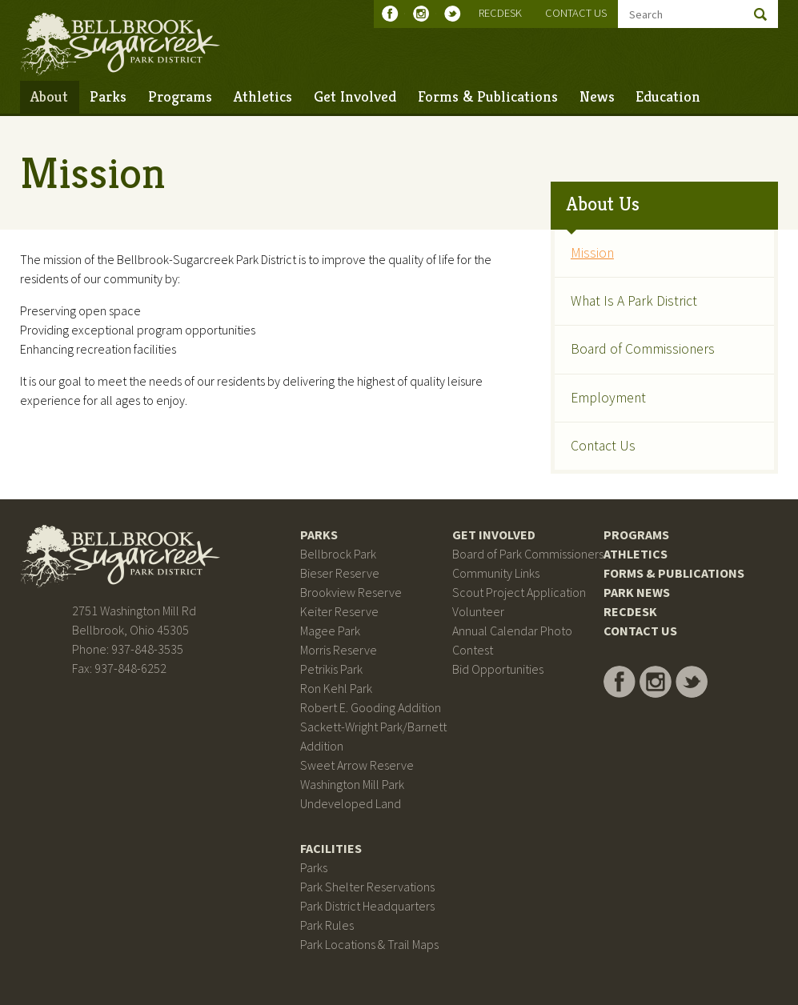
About (49, 96)
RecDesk (500, 13)
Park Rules (327, 925)
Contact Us (576, 13)
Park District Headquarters (367, 906)
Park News (637, 592)
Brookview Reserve (351, 592)
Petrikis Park (331, 669)
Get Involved (355, 96)
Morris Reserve (338, 650)
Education (668, 96)
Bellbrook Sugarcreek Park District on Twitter (455, 14)
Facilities (331, 848)
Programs (180, 96)
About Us (603, 204)
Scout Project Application (519, 592)
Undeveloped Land (350, 803)
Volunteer (478, 611)
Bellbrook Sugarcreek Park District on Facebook (393, 14)
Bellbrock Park (338, 554)
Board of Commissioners (643, 349)
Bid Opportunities (497, 669)
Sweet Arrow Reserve (357, 765)
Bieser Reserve (339, 573)
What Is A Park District (634, 301)
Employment (608, 397)
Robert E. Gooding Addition (370, 707)
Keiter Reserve (339, 611)
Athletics (263, 96)
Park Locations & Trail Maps (369, 944)
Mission (592, 253)
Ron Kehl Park (336, 688)
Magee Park (330, 631)
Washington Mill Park (352, 784)
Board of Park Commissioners (528, 554)
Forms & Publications (488, 96)
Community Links (495, 573)
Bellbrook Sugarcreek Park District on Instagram (424, 14)
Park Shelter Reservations (367, 887)
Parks (108, 96)
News (597, 96)
